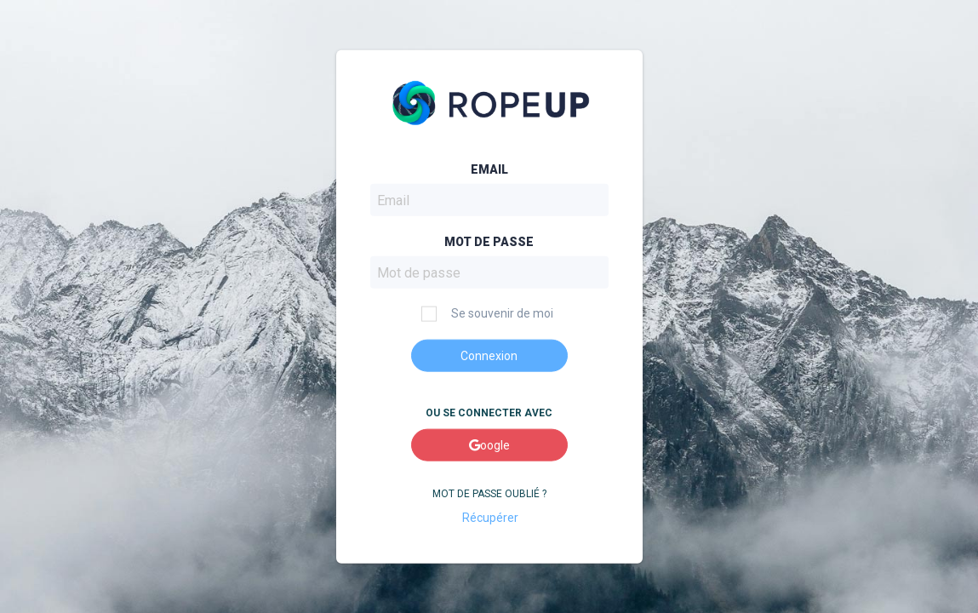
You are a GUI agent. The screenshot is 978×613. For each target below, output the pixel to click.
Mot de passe (489, 242)
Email (489, 169)
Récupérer (489, 517)
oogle (489, 445)
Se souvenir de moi (487, 314)
